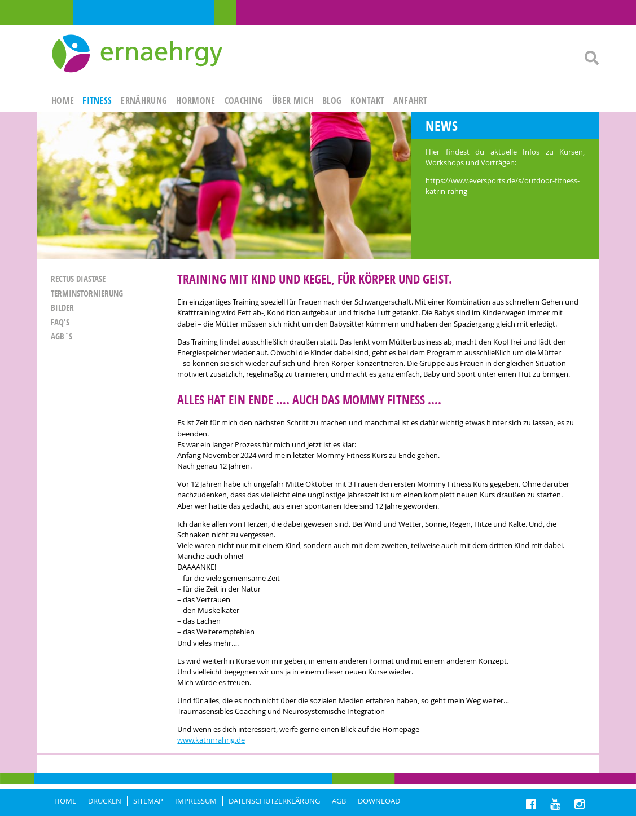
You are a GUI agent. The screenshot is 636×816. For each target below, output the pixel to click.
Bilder (62, 308)
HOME (62, 100)
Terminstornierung (87, 293)
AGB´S (61, 336)
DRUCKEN (104, 801)
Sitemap (148, 801)
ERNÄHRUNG (144, 100)
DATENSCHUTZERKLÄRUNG (274, 801)
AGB (339, 801)
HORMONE (195, 100)
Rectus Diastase (78, 279)
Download (379, 801)
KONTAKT (367, 100)
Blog (331, 100)
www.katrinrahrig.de (211, 740)
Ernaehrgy (138, 54)
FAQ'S (60, 322)
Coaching (244, 100)
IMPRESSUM (196, 801)
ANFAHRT (410, 100)
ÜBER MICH (292, 100)
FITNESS (97, 100)
